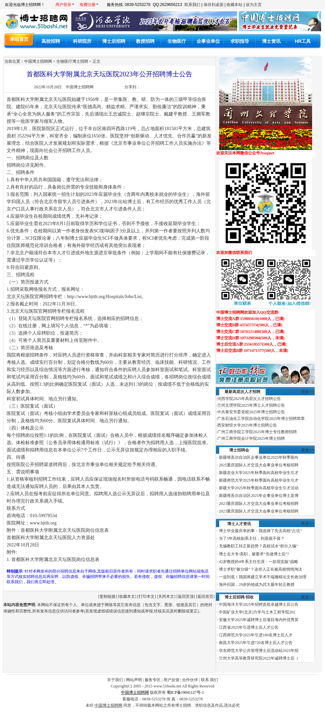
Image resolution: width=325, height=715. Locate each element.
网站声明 (134, 679)
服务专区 (153, 679)
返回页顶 (186, 596)
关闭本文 (166, 596)
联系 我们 (209, 679)
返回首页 (205, 596)
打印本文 (147, 596)
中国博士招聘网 (80, 87)
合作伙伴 (190, 679)
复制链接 (107, 596)
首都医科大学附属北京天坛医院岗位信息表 (55, 559)
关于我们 (115, 679)
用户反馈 (171, 679)
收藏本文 (127, 596)
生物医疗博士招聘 (72, 61)
